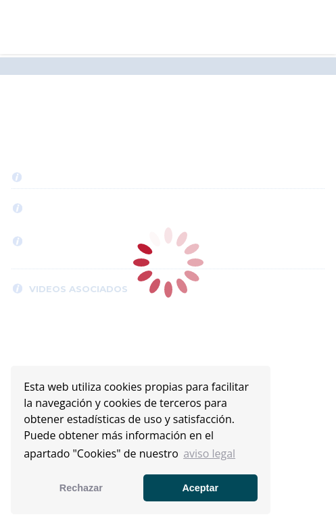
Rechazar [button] (81, 487)
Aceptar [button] (200, 487)
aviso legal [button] (209, 453)
